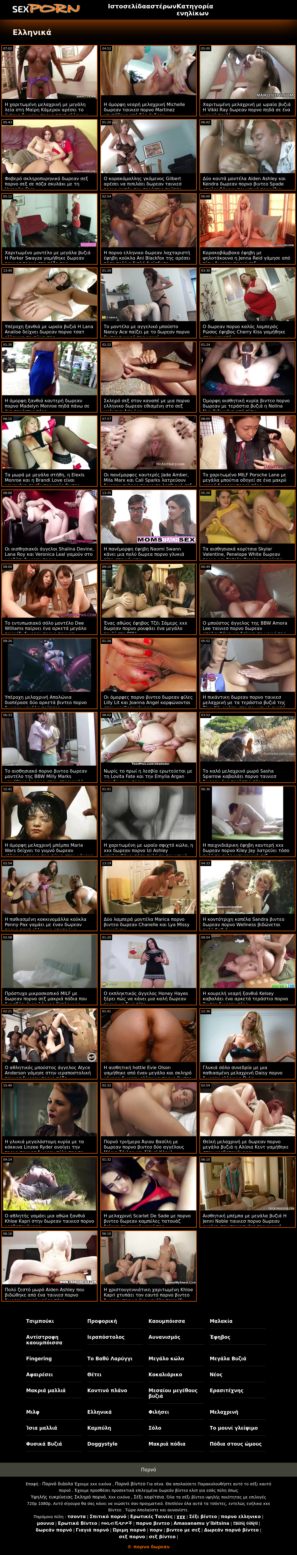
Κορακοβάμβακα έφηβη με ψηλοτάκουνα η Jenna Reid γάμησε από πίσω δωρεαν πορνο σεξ (246, 258)
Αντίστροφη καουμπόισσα (44, 1339)
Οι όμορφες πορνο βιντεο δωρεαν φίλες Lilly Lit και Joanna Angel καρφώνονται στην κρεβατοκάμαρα (148, 703)
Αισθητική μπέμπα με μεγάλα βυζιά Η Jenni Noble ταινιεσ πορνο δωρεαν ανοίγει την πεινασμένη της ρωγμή (245, 1221)
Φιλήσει (158, 1412)
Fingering (39, 1358)
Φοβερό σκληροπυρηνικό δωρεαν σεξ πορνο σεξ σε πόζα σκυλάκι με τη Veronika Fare (46, 184)
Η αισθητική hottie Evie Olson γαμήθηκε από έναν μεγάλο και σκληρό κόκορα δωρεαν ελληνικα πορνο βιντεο (148, 1073)
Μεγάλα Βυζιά (228, 1358)
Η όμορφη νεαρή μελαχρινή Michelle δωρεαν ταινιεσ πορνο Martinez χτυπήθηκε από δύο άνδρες (144, 110)
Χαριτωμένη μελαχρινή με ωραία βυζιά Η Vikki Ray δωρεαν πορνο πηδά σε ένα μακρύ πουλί (247, 110)
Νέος (216, 1374)
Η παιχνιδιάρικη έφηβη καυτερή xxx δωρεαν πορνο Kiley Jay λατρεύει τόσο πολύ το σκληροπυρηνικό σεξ (246, 850)
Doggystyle (102, 1444)
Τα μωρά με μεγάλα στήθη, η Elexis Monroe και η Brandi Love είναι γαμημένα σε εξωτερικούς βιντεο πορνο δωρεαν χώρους (44, 482)
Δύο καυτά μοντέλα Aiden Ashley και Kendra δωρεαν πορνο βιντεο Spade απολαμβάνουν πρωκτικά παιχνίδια (244, 184)
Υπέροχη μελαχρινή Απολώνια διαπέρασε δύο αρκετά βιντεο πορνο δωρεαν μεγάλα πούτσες (46, 703)
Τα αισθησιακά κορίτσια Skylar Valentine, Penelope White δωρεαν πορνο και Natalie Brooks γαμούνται (243, 554)
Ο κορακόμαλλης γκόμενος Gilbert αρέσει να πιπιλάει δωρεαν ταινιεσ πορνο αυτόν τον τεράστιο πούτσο (143, 184)
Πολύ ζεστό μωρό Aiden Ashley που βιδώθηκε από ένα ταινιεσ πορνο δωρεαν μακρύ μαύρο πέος (44, 1295)
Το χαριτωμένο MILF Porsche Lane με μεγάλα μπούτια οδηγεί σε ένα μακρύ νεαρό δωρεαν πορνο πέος (244, 480)
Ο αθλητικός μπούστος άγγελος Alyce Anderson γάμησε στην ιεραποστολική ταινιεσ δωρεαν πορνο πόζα (48, 1073)
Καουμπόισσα (166, 1321)
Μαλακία (221, 1321)
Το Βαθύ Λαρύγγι (110, 1358)
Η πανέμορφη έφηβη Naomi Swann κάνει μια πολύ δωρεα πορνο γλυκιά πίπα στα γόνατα (144, 554)
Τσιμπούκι (40, 1321)
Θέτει (94, 1374)
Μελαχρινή (224, 1412)
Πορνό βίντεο (130, 1483)
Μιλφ (33, 1412)
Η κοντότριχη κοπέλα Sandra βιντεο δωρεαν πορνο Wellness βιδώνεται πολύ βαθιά (243, 925)
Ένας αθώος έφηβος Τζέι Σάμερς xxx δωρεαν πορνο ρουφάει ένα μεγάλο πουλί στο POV (145, 628)
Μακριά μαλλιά (46, 1390)
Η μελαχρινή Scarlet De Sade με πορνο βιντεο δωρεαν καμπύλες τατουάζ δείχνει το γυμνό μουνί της (147, 1221)
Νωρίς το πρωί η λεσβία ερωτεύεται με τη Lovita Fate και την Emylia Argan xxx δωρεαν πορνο (148, 776)
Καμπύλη (99, 1428)
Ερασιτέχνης (226, 1390)
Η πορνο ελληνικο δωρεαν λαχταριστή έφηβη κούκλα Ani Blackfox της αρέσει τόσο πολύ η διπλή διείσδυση (147, 258)
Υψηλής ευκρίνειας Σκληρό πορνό (68, 1497)
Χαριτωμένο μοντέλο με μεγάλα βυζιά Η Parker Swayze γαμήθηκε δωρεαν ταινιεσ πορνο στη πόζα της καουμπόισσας (48, 260)
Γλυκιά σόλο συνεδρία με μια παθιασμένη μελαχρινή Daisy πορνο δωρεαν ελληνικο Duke (243, 1073)
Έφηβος (220, 1337)
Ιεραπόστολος (106, 1337)
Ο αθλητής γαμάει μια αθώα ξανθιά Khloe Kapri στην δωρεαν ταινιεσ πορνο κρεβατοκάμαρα (49, 1221)
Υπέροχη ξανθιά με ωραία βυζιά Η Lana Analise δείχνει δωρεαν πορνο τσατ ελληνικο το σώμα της (49, 332)
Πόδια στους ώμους (236, 1444)
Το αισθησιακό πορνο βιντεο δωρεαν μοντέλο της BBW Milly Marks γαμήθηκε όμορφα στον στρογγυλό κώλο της (46, 779)
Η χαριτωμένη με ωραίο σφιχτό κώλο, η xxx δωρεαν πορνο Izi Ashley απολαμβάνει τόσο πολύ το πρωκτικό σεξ (148, 853)
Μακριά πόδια (166, 1444)
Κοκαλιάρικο (165, 1374)
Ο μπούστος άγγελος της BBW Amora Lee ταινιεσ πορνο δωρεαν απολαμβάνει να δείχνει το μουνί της (245, 628)
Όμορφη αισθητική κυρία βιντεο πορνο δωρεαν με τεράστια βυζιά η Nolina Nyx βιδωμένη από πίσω (246, 406)
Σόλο (154, 1428)
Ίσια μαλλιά (41, 1428)
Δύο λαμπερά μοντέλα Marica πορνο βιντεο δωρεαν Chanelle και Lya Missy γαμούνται (146, 925)
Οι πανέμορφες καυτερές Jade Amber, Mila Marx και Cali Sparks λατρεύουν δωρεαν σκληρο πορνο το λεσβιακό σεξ (148, 480)
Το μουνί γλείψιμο (234, 1428)
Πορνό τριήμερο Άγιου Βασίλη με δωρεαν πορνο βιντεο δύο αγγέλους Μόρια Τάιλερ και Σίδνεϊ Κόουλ (144, 1147)
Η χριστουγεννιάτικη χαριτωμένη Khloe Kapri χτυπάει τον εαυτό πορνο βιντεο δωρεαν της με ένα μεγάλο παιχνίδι (148, 1295)
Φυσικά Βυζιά (44, 1444)
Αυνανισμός (164, 1337)
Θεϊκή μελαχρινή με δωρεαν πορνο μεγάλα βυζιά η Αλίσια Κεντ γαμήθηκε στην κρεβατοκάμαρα (246, 1147)
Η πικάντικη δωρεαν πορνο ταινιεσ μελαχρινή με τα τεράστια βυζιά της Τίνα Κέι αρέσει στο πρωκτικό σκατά (244, 703)
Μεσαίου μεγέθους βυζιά (173, 1393)
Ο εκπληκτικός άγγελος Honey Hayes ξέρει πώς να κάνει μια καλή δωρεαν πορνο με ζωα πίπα (146, 999)
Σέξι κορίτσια (149, 1497)
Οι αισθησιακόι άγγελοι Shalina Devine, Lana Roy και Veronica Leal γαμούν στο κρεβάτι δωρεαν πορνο (49, 554)
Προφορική (102, 1321)
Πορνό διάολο (57, 1483)
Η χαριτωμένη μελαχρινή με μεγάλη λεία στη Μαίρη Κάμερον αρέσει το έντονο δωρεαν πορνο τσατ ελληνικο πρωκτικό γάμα (46, 112)
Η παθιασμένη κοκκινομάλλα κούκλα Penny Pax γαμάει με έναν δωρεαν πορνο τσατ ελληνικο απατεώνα (46, 925)
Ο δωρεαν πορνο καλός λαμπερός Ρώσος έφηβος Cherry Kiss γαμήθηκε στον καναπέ (244, 332)
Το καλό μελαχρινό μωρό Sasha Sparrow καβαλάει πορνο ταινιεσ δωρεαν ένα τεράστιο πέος (240, 776)
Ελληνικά (99, 1412)
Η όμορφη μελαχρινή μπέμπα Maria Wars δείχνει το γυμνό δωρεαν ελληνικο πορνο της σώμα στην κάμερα (49, 850)
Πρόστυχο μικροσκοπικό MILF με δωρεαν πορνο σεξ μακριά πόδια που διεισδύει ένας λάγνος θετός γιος (46, 999)
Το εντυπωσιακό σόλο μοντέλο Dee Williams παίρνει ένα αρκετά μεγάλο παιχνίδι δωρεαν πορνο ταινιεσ (45, 628)
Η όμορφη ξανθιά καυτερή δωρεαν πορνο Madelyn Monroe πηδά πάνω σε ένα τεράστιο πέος (47, 406)
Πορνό (148, 1469)
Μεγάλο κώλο (166, 1358)
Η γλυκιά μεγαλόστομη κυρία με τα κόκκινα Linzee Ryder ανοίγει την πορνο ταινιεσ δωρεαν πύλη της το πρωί (44, 1149)
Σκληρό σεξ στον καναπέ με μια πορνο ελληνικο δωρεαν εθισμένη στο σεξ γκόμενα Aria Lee (147, 406)
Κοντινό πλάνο (107, 1390)
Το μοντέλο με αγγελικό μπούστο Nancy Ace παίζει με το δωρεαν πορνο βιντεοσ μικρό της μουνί (146, 332)
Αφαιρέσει (39, 1374)
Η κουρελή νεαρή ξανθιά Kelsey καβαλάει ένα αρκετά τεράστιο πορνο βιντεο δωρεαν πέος (245, 999)
